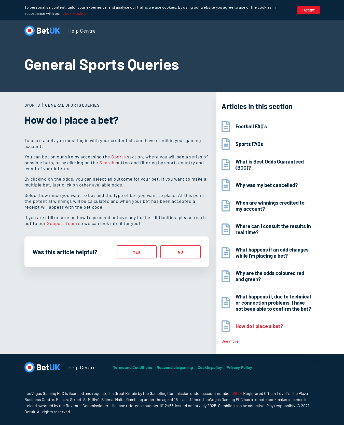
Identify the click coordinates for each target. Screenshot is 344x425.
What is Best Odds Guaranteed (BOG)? (270, 164)
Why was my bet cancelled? (267, 185)
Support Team (62, 223)
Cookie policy (74, 13)
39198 (236, 393)
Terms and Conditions (132, 367)
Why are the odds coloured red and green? (270, 276)
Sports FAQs (249, 144)
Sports (118, 156)
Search (106, 162)
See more (230, 341)
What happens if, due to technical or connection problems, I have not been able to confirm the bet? (273, 302)
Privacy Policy (239, 367)
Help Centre (82, 31)
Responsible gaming (175, 367)
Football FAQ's (251, 126)
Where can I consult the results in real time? (273, 229)
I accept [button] (308, 10)
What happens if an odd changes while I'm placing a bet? (272, 252)
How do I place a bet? (259, 326)
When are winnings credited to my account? (270, 205)
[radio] (137, 251)
